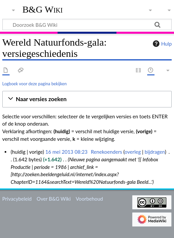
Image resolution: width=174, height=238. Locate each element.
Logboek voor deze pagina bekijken (34, 83)
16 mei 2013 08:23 (66, 152)
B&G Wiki (42, 9)
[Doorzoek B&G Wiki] (87, 24)
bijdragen (155, 152)
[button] (87, 99)
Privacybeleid (17, 199)
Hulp (161, 43)
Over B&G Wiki (54, 199)
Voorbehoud (89, 199)
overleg (133, 152)
